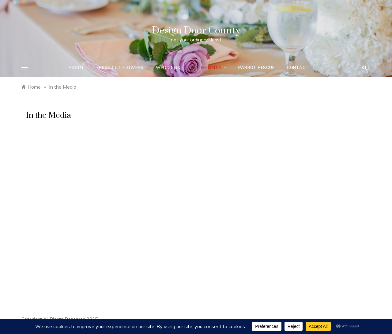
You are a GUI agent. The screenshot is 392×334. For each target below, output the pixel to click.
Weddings (168, 67)
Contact (298, 67)
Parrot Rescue (256, 67)
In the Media (209, 67)
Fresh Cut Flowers (120, 67)
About (77, 67)
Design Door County (196, 30)
